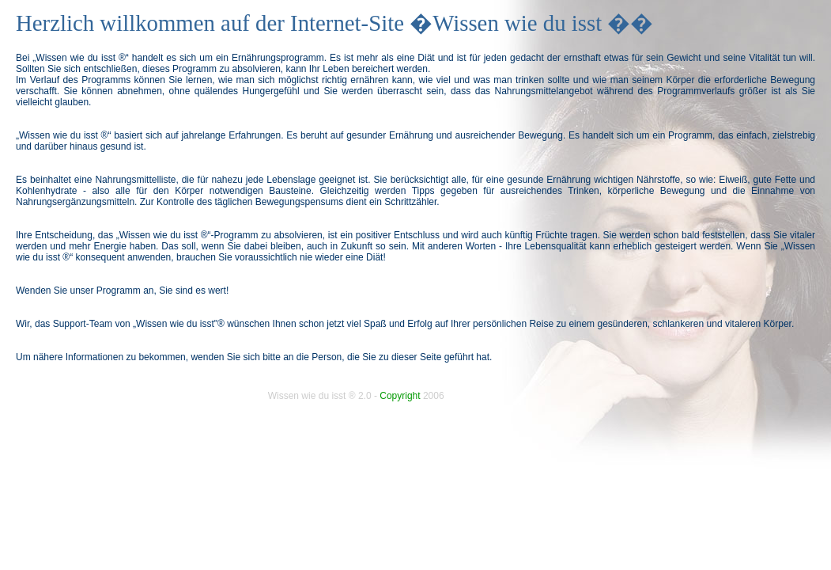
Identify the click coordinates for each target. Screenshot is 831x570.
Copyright (400, 395)
